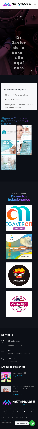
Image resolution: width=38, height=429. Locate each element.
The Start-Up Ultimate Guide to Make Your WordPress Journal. (23, 389)
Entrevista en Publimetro (22, 373)
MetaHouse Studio (9, 420)
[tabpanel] (19, 42)
